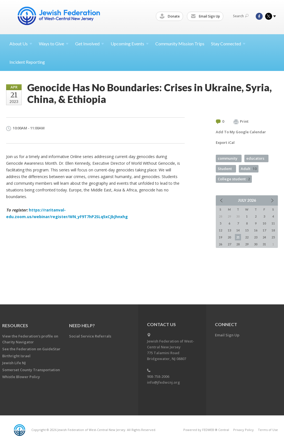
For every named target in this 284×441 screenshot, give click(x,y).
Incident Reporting (27, 62)
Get (89, 43)
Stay (228, 43)
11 (273, 223)
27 (229, 244)
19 (220, 237)
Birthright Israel (16, 355)
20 (229, 237)
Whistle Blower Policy (21, 376)
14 (238, 230)
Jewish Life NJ (14, 362)
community (227, 158)
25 (273, 237)
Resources (15, 325)
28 (238, 244)
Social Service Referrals (90, 336)
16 (255, 230)
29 (246, 244)
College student (234, 178)
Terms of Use (268, 430)
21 (238, 237)
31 (264, 244)
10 (264, 223)
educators (255, 158)
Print (241, 121)
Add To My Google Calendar (241, 131)
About (20, 43)
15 (246, 230)
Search (240, 16)
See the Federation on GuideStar (31, 348)
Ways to (54, 43)
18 (273, 230)
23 (255, 237)
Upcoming (130, 43)
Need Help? (82, 325)
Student (225, 168)
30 (255, 244)
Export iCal (225, 142)
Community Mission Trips (179, 43)
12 (220, 230)
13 (229, 230)
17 (264, 230)
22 (246, 237)
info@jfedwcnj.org (163, 382)
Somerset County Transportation (31, 369)
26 (220, 244)
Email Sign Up (206, 16)
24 (264, 237)
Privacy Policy (243, 430)
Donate (171, 16)
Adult (249, 168)
